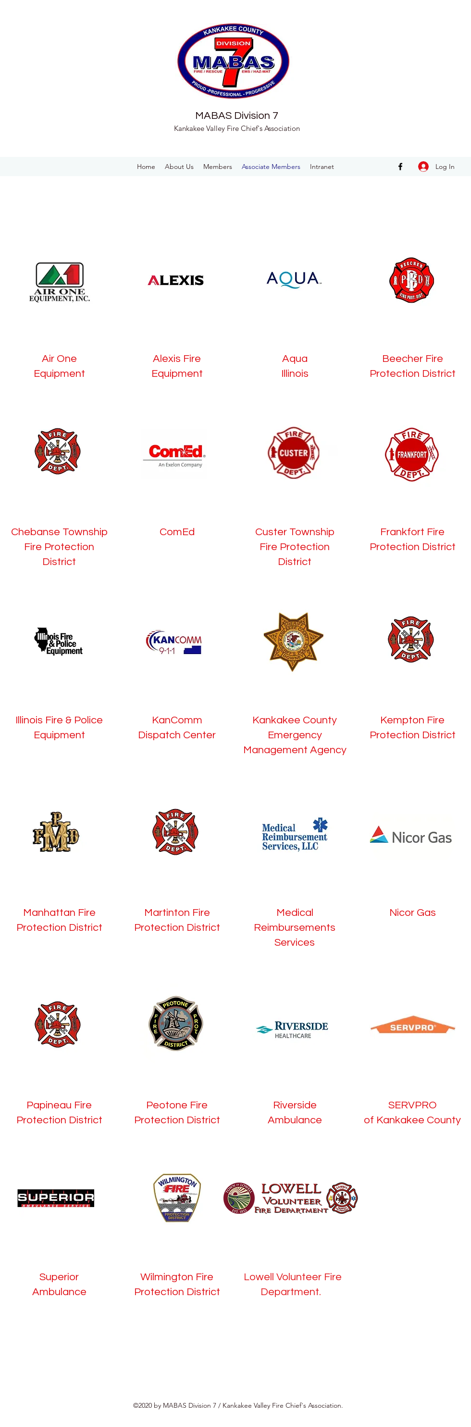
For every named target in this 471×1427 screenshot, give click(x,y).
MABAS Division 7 (236, 115)
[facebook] (400, 166)
